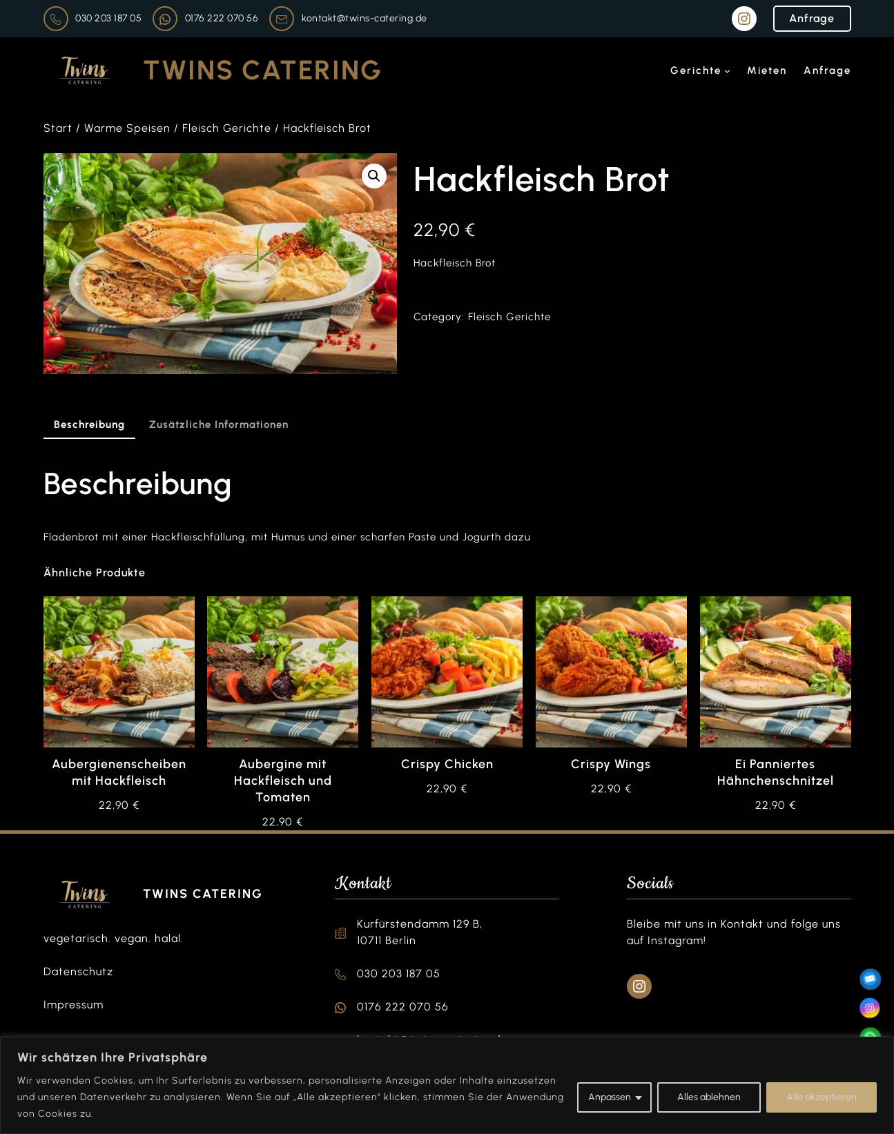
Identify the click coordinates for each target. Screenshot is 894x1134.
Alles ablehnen (709, 1097)
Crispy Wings (611, 764)
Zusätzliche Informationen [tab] (219, 424)
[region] (447, 1085)
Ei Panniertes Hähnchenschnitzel (775, 772)
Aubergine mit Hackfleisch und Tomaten (283, 780)
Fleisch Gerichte (226, 128)
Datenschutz (78, 971)
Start (57, 128)
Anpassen (609, 1097)
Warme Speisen (127, 128)
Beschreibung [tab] (89, 424)
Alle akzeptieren (821, 1097)
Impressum (73, 1004)
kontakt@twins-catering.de (364, 18)
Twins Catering (262, 70)
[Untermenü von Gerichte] (727, 71)
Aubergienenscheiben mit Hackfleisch (119, 772)
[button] (374, 176)
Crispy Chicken (447, 764)
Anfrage (812, 18)
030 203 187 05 (108, 18)
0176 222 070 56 (222, 18)
